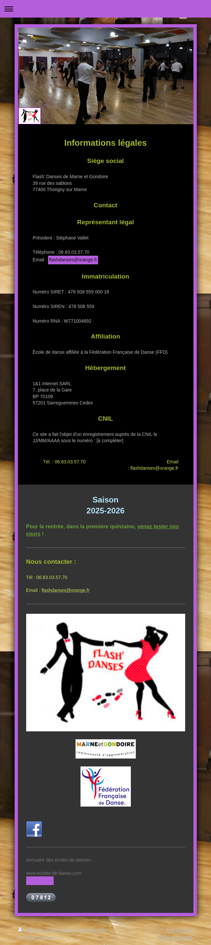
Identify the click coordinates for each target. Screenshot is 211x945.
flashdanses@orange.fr (73, 259)
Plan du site (91, 930)
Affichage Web (175, 938)
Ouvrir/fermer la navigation (105, 9)
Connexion (180, 930)
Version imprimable (46, 930)
